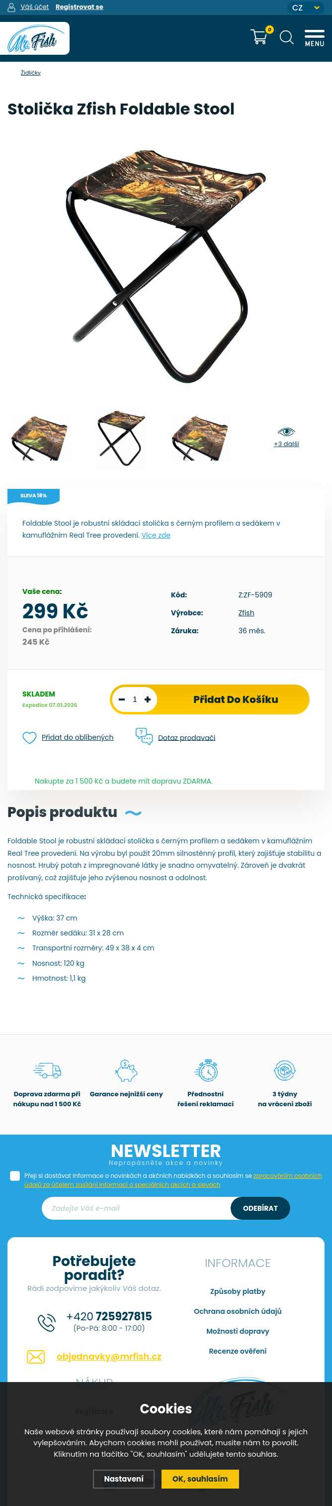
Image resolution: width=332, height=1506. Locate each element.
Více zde (156, 535)
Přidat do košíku (235, 699)
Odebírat (260, 1208)
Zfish (246, 613)
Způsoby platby (237, 1291)
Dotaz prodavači (175, 737)
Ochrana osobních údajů (238, 1311)
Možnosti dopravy (237, 1331)
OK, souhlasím (200, 1479)
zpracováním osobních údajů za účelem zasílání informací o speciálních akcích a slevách (173, 1180)
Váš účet (34, 6)
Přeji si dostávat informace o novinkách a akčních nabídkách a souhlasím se (173, 1180)
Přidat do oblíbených (67, 738)
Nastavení (124, 1479)
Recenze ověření (237, 1351)
